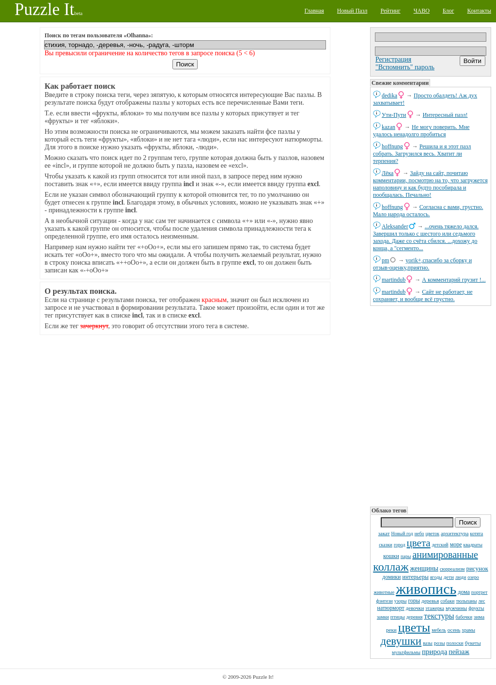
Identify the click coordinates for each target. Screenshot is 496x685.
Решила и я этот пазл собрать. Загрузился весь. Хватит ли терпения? (422, 153)
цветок (433, 533)
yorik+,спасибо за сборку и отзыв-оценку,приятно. (422, 264)
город (399, 544)
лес (481, 601)
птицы (397, 617)
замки (383, 617)
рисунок (477, 568)
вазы (428, 643)
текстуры (439, 616)
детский (440, 544)
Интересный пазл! (445, 115)
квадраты (473, 544)
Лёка (387, 173)
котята (476, 533)
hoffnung (392, 146)
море (456, 544)
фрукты (476, 608)
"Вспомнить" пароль (404, 67)
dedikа (389, 95)
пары (406, 556)
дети (449, 577)
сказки (385, 544)
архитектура (454, 533)
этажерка (434, 608)
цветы (414, 628)
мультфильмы (406, 652)
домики (391, 576)
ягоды (436, 577)
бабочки (463, 617)
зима (479, 617)
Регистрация (393, 59)
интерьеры (415, 576)
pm (385, 260)
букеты (473, 643)
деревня (414, 617)
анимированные (445, 554)
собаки (447, 601)
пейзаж (459, 651)
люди (460, 577)
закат (384, 533)
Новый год (402, 533)
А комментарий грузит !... (453, 279)
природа (434, 651)
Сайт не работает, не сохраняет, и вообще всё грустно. (422, 295)
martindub (393, 279)
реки (391, 630)
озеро (473, 577)
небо (419, 533)
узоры (400, 601)
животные (384, 592)
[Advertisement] (430, 405)
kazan (388, 127)
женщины (424, 568)
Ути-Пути (394, 115)
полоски (455, 643)
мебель (439, 630)
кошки (391, 556)
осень (454, 630)
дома (464, 592)
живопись (426, 589)
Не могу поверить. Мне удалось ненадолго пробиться (421, 131)
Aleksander (395, 226)
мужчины (456, 608)
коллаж (390, 566)
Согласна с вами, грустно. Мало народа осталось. (428, 211)
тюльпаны (466, 601)
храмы (468, 630)
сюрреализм (452, 569)
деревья (430, 601)
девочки (415, 608)
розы (439, 643)
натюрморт (390, 608)
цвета (419, 543)
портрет (479, 592)
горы (414, 600)
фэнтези (384, 601)
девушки (400, 641)
